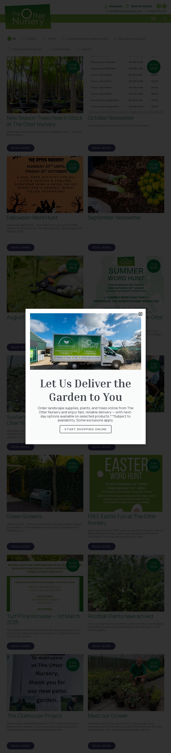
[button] (140, 314)
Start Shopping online (86, 429)
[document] (85, 376)
